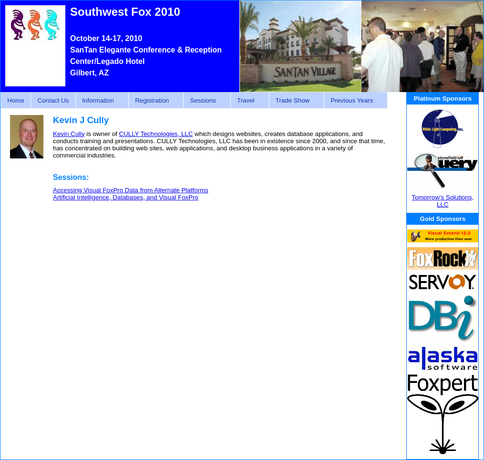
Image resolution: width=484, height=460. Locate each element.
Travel (247, 101)
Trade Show (294, 101)
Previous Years (353, 101)
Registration (153, 101)
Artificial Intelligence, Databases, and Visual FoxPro (125, 197)
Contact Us (53, 100)
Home (15, 100)
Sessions (204, 101)
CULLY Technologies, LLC (156, 133)
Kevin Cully (69, 133)
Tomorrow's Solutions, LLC (443, 201)
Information (99, 101)
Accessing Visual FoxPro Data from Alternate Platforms (130, 190)
